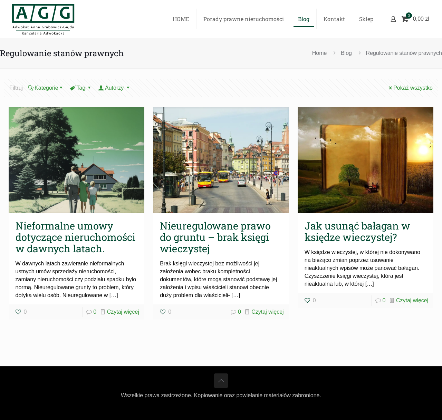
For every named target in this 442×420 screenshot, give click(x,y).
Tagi (81, 88)
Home (319, 53)
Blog (346, 53)
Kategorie (46, 88)
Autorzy (114, 88)
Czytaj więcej (123, 312)
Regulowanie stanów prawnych (404, 53)
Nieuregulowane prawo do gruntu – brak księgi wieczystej (215, 237)
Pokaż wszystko (410, 88)
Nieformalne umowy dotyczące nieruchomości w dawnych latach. (75, 237)
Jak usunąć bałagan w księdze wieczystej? (357, 231)
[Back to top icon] (221, 380)
